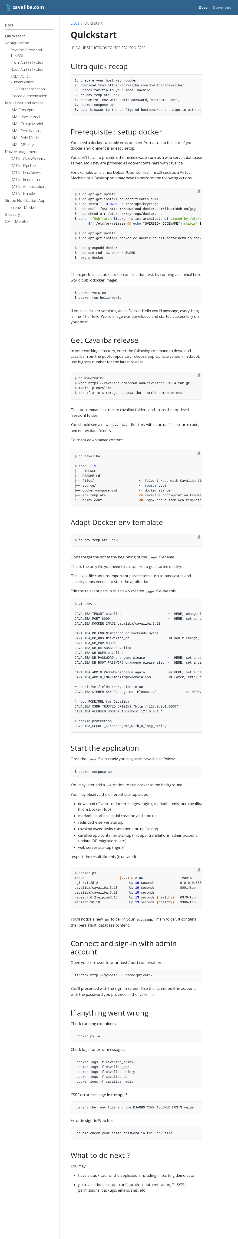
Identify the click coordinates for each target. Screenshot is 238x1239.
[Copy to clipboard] (199, 191)
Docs (75, 23)
